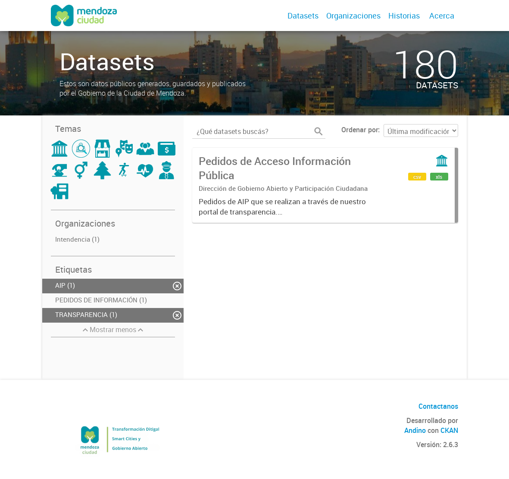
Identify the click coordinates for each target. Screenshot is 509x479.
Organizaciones (353, 15)
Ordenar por (359, 129)
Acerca (441, 15)
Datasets (303, 15)
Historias (404, 15)
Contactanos (438, 406)
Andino (415, 430)
